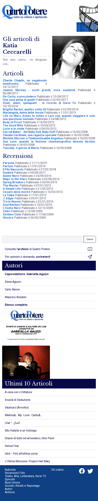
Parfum (8, 166)
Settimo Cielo (12, 214)
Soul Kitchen (11, 204)
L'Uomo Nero (12, 208)
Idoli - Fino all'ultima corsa (21, 453)
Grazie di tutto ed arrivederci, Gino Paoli (29, 438)
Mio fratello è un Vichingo (21, 430)
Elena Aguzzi (13, 281)
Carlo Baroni (12, 289)
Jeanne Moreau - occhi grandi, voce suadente (40, 90)
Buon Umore (12, 482)
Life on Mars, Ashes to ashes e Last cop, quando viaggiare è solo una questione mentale (49, 117)
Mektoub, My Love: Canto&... (23, 415)
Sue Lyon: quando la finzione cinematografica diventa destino (49, 141)
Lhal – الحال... (13, 423)
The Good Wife (13, 125)
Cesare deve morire (16, 192)
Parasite (8, 163)
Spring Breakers (14, 182)
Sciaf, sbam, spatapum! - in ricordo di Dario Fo (40, 103)
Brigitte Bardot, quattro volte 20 (25, 109)
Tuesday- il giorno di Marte (21, 148)
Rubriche (10, 469)
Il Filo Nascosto (13, 169)
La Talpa (8, 195)
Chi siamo (57, 469)
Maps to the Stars (15, 179)
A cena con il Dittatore (18, 392)
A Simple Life (12, 188)
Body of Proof (13, 122)
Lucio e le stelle (13, 128)
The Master (11, 185)
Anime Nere (11, 176)
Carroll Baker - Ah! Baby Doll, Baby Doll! (29, 132)
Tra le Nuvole (12, 201)
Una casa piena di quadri (19, 99)
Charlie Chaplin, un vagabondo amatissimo (25, 82)
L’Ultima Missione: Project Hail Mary (27, 461)
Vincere (8, 217)
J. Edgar (8, 198)
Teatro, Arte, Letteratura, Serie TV (25, 476)
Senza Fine (12, 446)
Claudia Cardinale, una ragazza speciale (30, 135)
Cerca (90, 239)
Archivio (10, 492)
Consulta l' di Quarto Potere (48, 249)
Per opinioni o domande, (48, 257)
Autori (8, 489)
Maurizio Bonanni (15, 297)
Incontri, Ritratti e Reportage (22, 485)
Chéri (6, 211)
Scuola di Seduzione (17, 400)
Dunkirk (8, 172)
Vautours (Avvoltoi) (17, 407)
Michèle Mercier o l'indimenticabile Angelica (33, 138)
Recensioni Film (15, 473)
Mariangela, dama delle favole (23, 112)
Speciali (10, 479)
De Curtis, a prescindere (19, 96)
